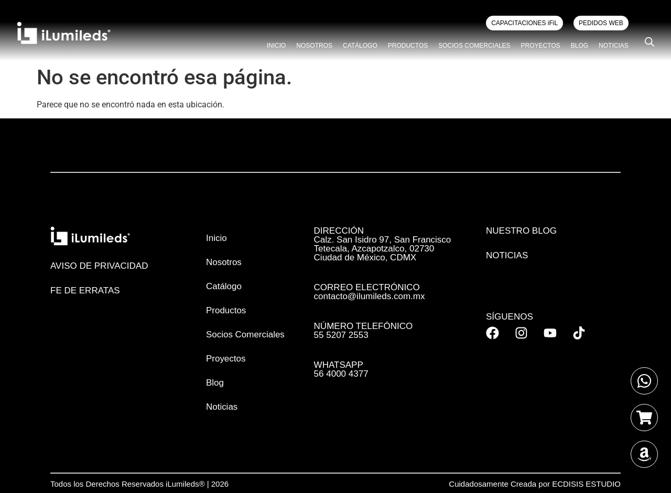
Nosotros (314, 45)
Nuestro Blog (521, 231)
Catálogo (360, 45)
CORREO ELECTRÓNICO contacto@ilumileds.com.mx (369, 291)
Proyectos (540, 45)
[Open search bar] (649, 42)
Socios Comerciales (474, 45)
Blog (579, 45)
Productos (408, 45)
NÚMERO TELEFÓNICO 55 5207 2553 (363, 330)
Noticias (614, 45)
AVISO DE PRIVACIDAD (99, 266)
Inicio (276, 45)
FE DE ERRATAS (85, 290)
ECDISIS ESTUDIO (586, 483)
